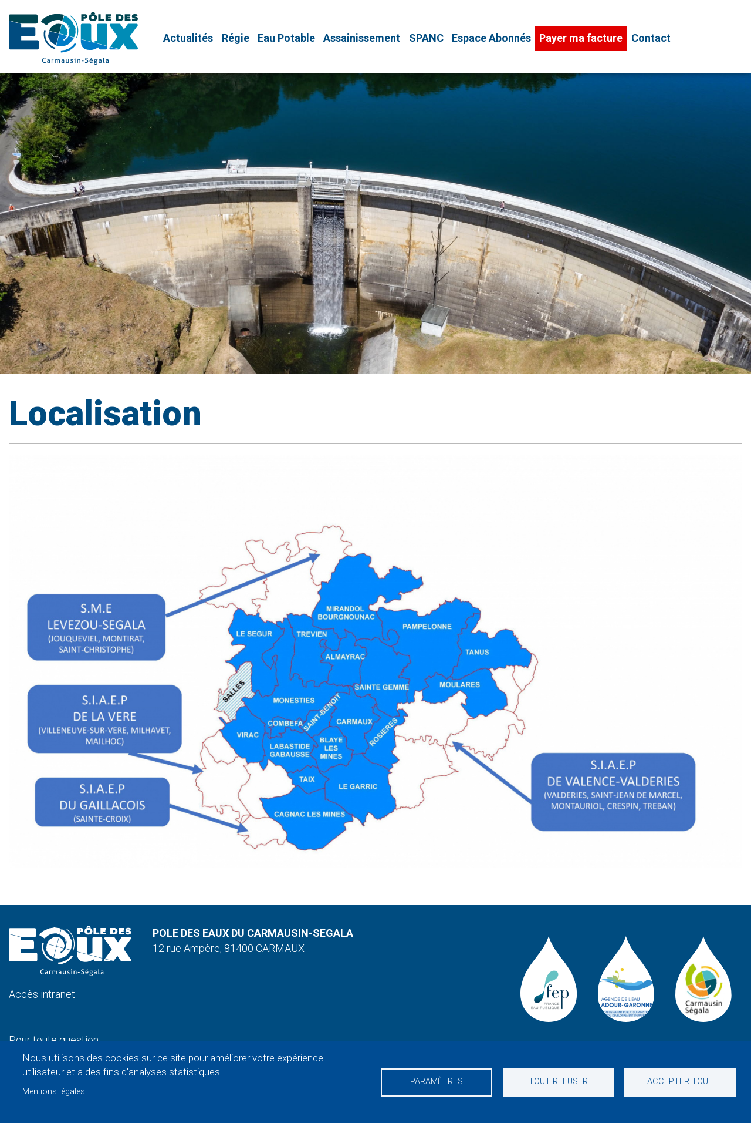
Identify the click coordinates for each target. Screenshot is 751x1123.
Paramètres (436, 1082)
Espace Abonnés (491, 38)
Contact (651, 38)
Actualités (188, 38)
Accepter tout (680, 1082)
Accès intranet (42, 994)
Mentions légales (53, 1092)
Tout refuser (558, 1082)
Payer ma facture (581, 38)
